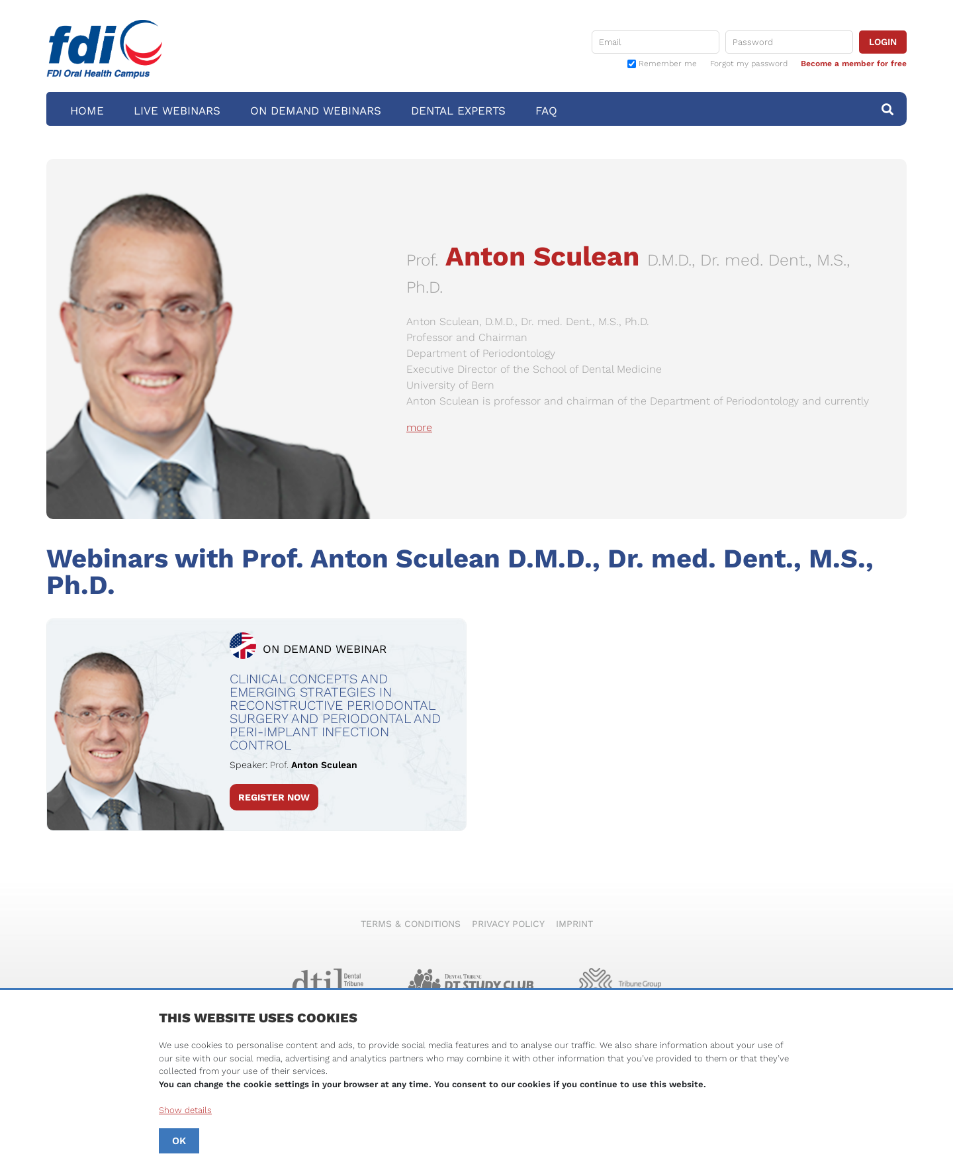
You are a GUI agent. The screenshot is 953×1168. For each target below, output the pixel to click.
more (419, 427)
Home (87, 110)
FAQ (546, 110)
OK (179, 1141)
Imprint (574, 923)
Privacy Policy (508, 923)
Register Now (274, 797)
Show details (185, 1110)
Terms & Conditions (411, 923)
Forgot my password (749, 63)
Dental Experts (458, 110)
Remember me (668, 64)
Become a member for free (854, 63)
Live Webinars (177, 110)
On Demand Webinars (315, 110)
